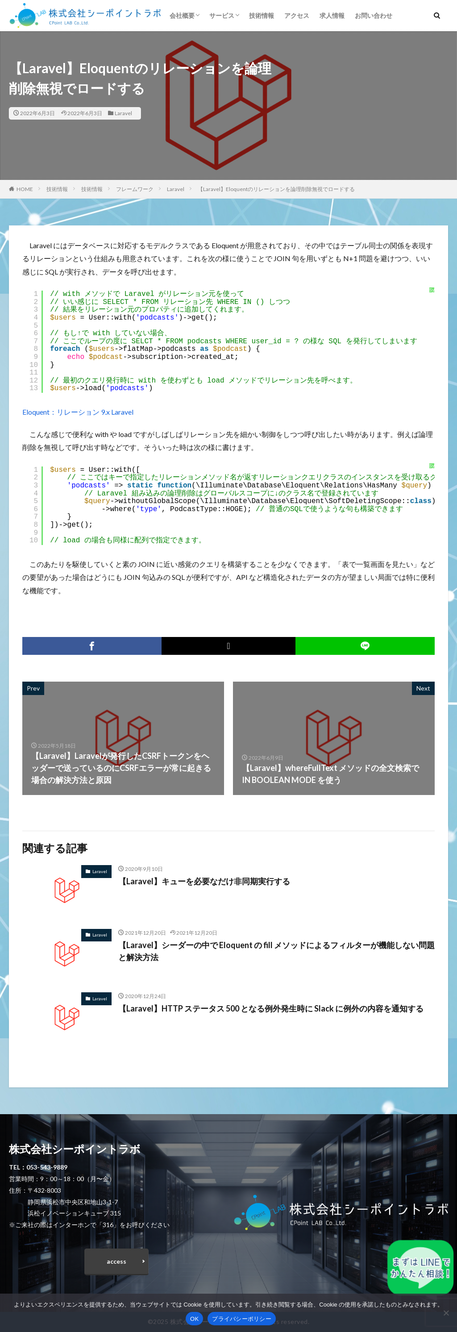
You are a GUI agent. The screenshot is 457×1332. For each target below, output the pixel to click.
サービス (221, 15)
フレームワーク (135, 189)
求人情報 (332, 15)
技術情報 (261, 15)
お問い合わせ (373, 15)
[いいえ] (445, 1312)
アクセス (296, 15)
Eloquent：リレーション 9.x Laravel (77, 412)
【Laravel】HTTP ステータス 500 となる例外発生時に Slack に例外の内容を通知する (271, 1008)
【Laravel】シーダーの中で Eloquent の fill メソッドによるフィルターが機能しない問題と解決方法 (276, 951)
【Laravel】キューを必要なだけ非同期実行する (204, 881)
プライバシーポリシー (241, 1318)
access (116, 1261)
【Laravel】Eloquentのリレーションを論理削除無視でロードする (276, 189)
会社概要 (182, 15)
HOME (25, 189)
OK (194, 1318)
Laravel (123, 113)
